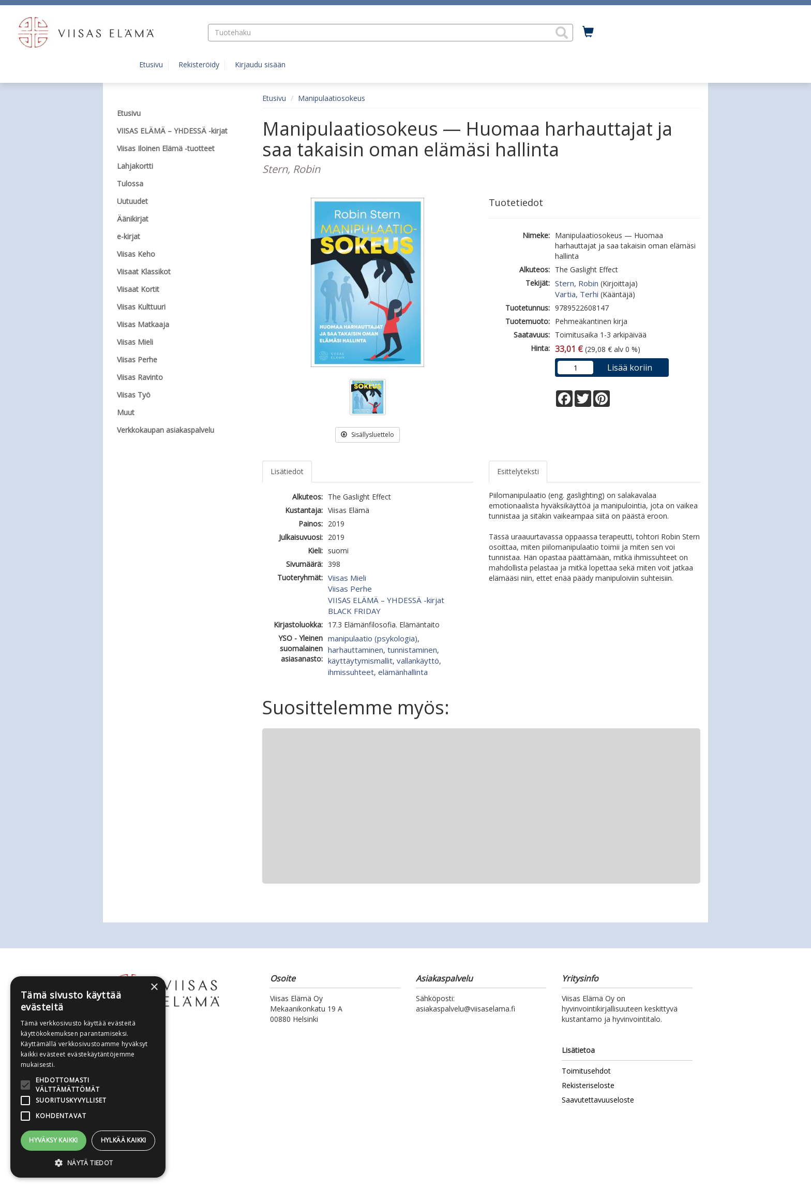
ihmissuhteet (351, 672)
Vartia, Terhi (576, 294)
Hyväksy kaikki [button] (53, 1140)
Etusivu (151, 64)
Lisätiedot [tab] (287, 471)
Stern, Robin (576, 283)
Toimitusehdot (586, 1071)
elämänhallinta (403, 672)
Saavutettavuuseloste (598, 1100)
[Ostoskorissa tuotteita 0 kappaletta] (588, 32)
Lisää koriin (629, 367)
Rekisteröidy (198, 64)
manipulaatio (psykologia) (372, 638)
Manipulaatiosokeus (331, 98)
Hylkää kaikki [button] (123, 1140)
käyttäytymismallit (360, 660)
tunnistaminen (412, 649)
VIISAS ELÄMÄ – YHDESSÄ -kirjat (386, 600)
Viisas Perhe (350, 588)
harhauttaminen (355, 649)
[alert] (88, 1077)
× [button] (154, 987)
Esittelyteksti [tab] (518, 471)
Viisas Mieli (347, 578)
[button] (561, 32)
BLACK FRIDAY (354, 611)
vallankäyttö (418, 660)
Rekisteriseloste (588, 1085)
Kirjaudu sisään (260, 64)
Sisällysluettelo (367, 434)
